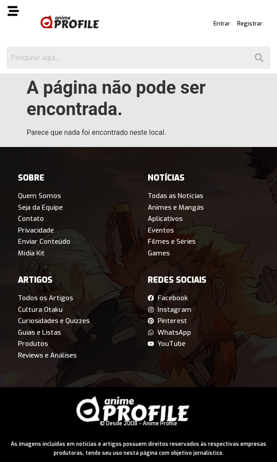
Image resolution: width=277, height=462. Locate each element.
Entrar (221, 23)
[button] (18, 12)
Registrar (249, 23)
